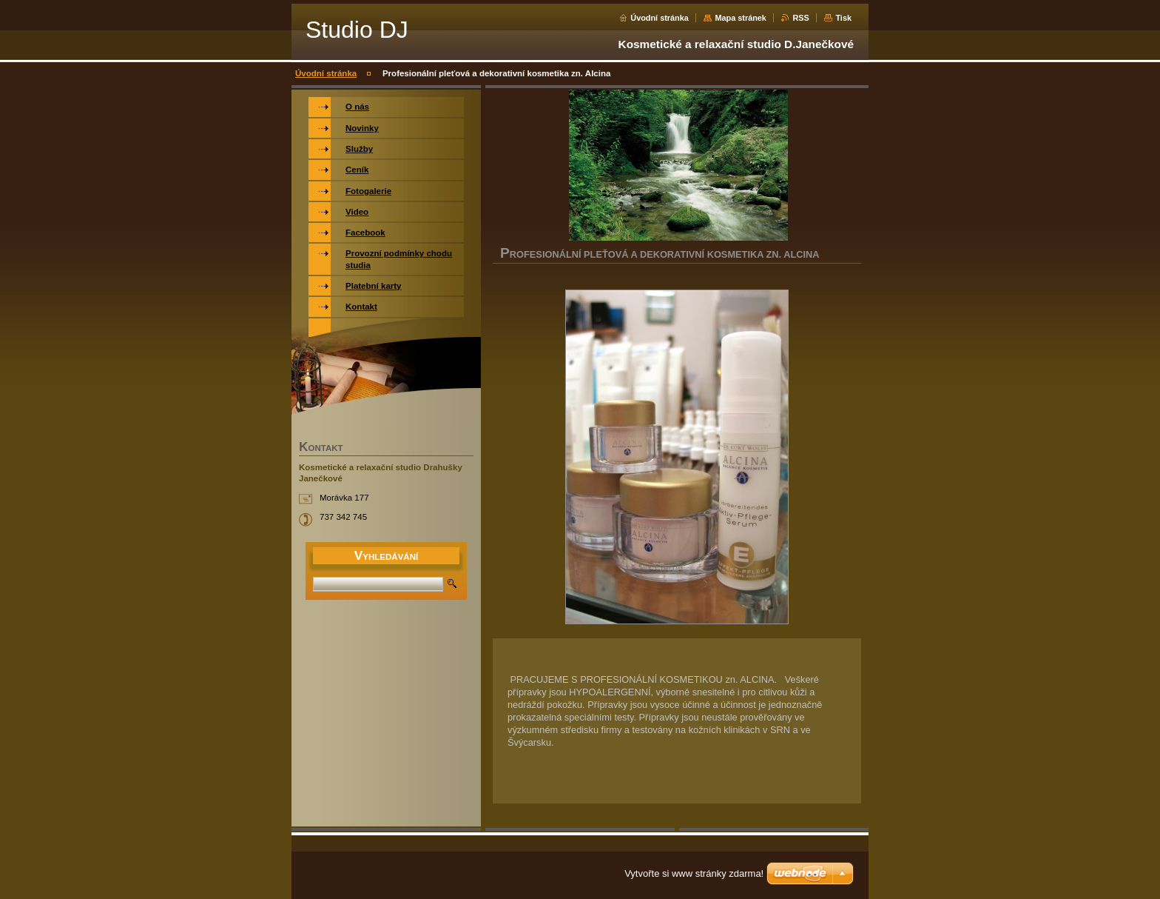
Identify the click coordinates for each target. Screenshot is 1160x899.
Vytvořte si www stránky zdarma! (693, 873)
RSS (800, 17)
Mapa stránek (740, 17)
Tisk (843, 17)
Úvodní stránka (659, 17)
